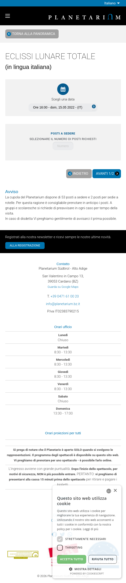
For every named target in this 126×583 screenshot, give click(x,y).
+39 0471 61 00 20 (65, 296)
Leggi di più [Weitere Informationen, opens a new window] (90, 529)
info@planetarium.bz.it (63, 304)
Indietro (78, 173)
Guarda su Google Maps (63, 287)
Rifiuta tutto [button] (103, 559)
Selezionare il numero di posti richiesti (63, 136)
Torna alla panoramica (31, 34)
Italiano (110, 3)
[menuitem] (112, 3)
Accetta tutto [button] (71, 559)
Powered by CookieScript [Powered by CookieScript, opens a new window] (87, 573)
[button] (87, 569)
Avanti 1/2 (107, 173)
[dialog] (86, 531)
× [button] (115, 490)
